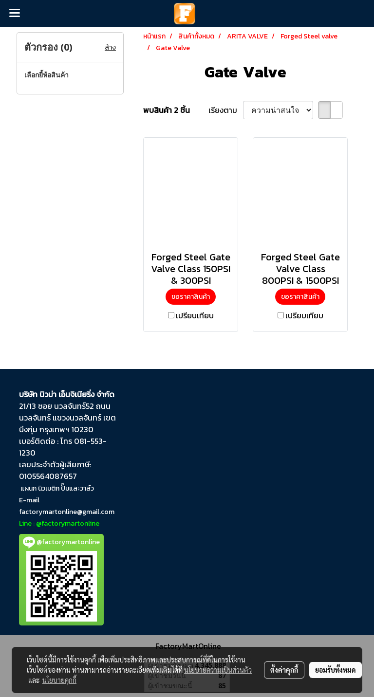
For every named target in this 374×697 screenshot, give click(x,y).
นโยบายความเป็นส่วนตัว (218, 669)
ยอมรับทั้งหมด (335, 669)
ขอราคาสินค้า (190, 297)
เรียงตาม (225, 110)
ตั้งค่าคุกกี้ (284, 669)
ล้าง (110, 47)
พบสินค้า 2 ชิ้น (166, 110)
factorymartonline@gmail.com (66, 512)
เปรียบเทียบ (195, 315)
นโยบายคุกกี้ (59, 680)
